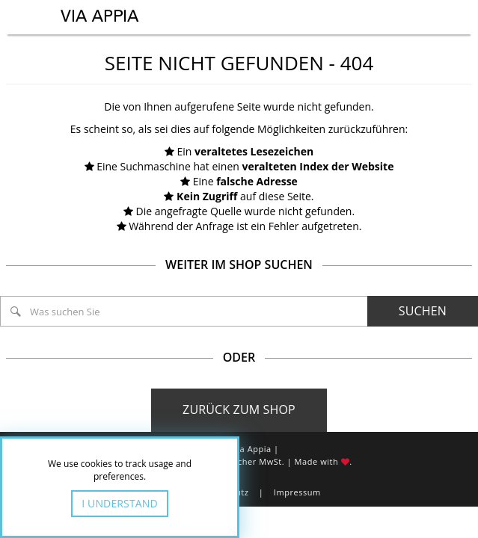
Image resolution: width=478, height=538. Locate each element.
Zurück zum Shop (239, 409)
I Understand (120, 503)
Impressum (297, 492)
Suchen (423, 311)
